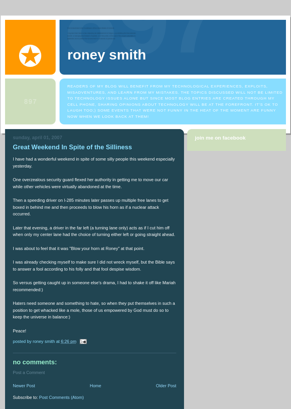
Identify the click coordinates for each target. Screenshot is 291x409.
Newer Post (24, 385)
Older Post (166, 385)
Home (95, 385)
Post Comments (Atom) (61, 397)
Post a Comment (29, 372)
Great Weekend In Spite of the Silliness (72, 147)
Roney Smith (106, 55)
